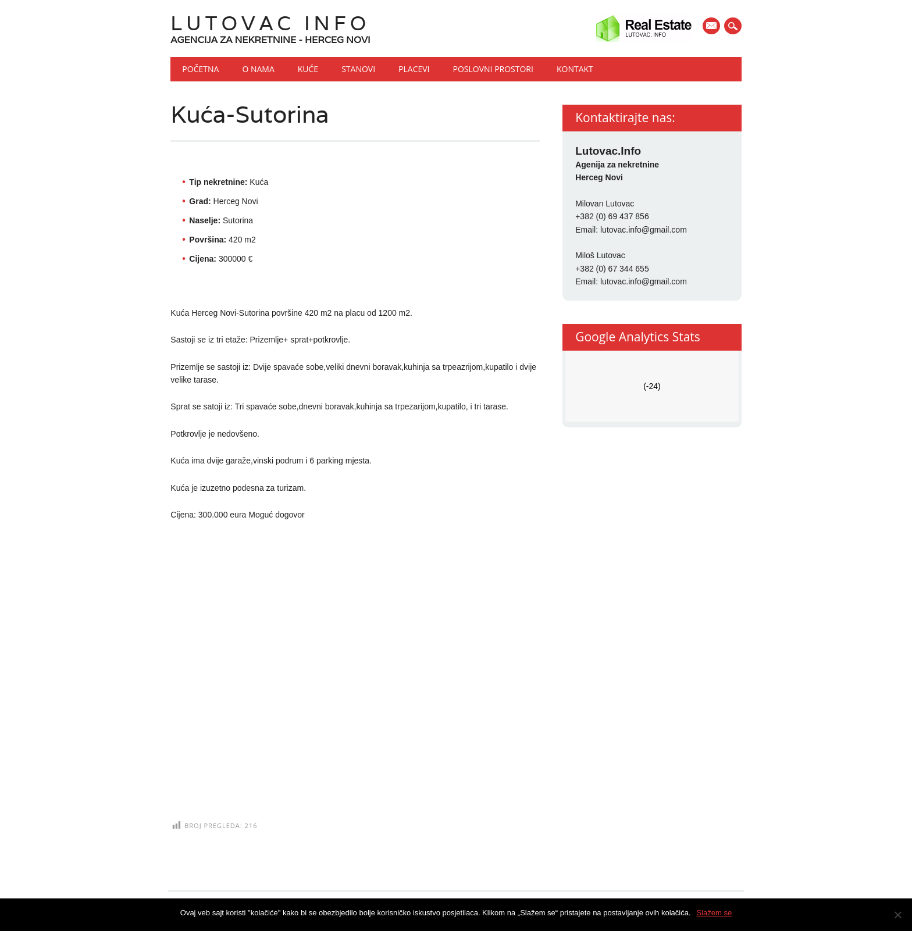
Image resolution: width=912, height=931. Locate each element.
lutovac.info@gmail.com (643, 229)
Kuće (308, 68)
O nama (258, 68)
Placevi (413, 68)
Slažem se (714, 912)
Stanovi (358, 68)
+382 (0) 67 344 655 (612, 268)
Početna (200, 68)
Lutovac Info (270, 23)
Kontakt (575, 68)
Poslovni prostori (493, 68)
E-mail (712, 26)
